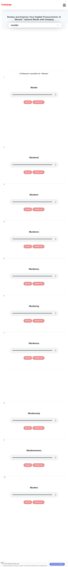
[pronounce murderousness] (34, 457)
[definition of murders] (28, 502)
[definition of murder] (28, 102)
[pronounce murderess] (34, 276)
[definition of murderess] (28, 283)
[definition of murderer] (28, 209)
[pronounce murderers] (34, 239)
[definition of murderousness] (28, 465)
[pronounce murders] (34, 495)
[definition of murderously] (28, 428)
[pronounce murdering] (34, 313)
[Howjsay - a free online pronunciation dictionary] (6, 5)
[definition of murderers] (28, 246)
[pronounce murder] (34, 95)
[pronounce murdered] (34, 165)
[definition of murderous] (28, 358)
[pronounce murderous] (34, 350)
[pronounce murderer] (34, 202)
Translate (38, 102)
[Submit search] (58, 25)
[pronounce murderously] (34, 420)
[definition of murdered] (28, 172)
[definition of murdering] (28, 321)
